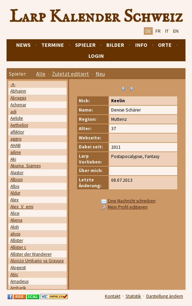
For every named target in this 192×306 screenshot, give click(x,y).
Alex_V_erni (21, 207)
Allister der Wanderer (31, 254)
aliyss (15, 234)
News (23, 44)
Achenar (18, 105)
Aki (13, 159)
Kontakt (112, 296)
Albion (16, 179)
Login (96, 55)
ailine (15, 152)
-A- (12, 84)
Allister (16, 240)
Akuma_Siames (25, 166)
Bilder (115, 44)
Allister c (18, 247)
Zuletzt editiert (70, 73)
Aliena (16, 220)
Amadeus (19, 281)
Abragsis (18, 98)
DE (148, 31)
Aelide (16, 118)
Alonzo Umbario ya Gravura (37, 261)
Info (141, 44)
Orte (165, 44)
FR (158, 31)
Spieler (85, 44)
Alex (14, 200)
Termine (52, 44)
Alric (14, 274)
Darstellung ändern (164, 296)
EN (176, 31)
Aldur (15, 193)
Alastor (16, 173)
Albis (14, 186)
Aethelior (19, 125)
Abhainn (18, 91)
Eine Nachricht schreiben (132, 201)
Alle (40, 73)
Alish (14, 227)
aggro (16, 139)
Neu (100, 73)
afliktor (17, 132)
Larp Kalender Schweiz (96, 17)
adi (13, 112)
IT (167, 31)
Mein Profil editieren (128, 207)
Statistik (133, 296)
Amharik (18, 288)
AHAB (15, 145)
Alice (15, 213)
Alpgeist (18, 268)
